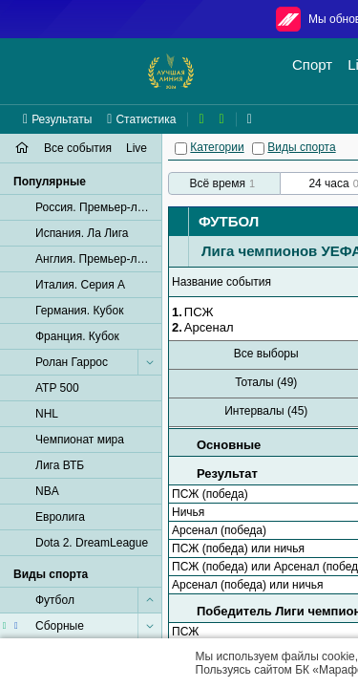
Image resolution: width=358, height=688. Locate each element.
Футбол (229, 221)
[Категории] (181, 148)
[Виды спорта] (258, 148)
